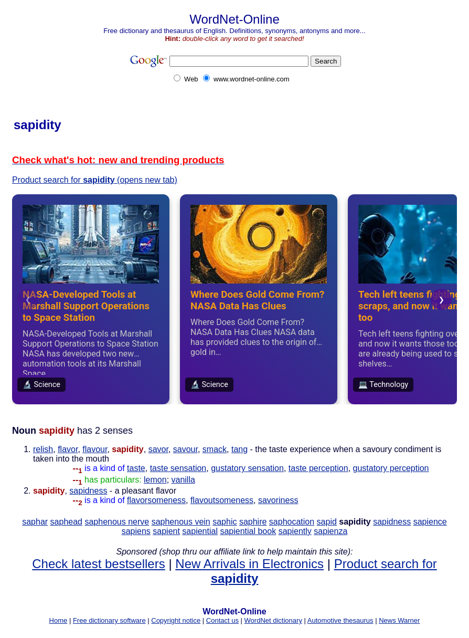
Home (58, 620)
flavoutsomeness (221, 500)
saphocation (291, 521)
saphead (66, 521)
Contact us (222, 620)
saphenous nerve (116, 521)
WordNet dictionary (273, 620)
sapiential (200, 531)
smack (214, 449)
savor (158, 449)
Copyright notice (175, 620)
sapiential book (248, 531)
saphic (224, 521)
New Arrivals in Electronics (249, 564)
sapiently (295, 531)
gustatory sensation (247, 468)
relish (43, 449)
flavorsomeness (156, 500)
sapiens (136, 531)
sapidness (88, 490)
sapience (430, 521)
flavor (68, 449)
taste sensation (178, 468)
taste (136, 468)
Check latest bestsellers (98, 564)
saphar (35, 521)
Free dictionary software (109, 620)
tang (239, 449)
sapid (327, 521)
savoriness (278, 500)
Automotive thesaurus (340, 620)
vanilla (183, 479)
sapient (166, 531)
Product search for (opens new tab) (94, 179)
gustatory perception (391, 468)
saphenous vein (181, 521)
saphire (253, 521)
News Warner (399, 620)
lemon (155, 479)
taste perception (318, 468)
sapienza (330, 531)
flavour (94, 449)
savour (185, 449)
